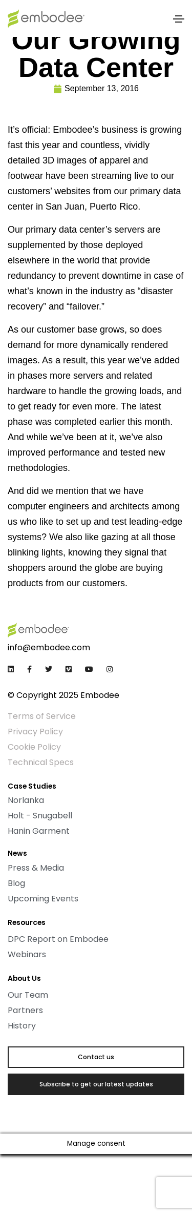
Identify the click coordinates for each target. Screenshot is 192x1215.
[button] (96, 1057)
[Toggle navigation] (178, 19)
